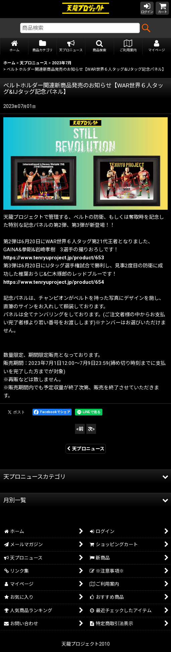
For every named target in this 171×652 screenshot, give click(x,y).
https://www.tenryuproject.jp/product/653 (53, 258)
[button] (99, 46)
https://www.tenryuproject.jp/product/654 (53, 282)
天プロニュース (85, 448)
